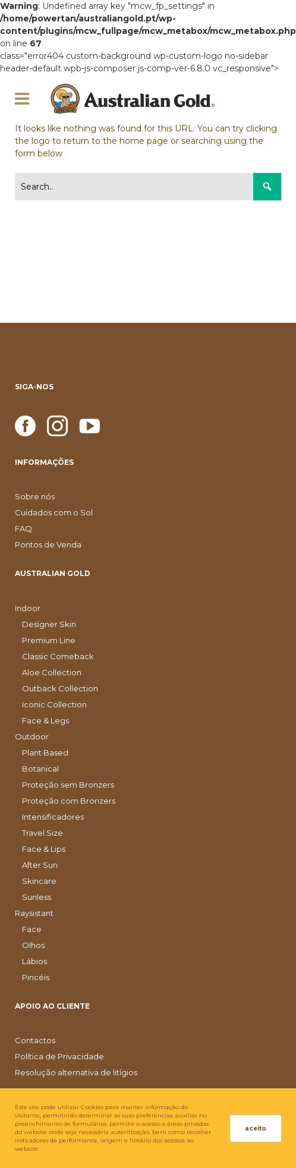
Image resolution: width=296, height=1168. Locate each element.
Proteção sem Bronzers (68, 784)
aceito (255, 1128)
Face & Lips (43, 849)
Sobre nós (35, 496)
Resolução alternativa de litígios (76, 1072)
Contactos (35, 1040)
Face (32, 929)
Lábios (34, 961)
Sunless (36, 897)
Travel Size (42, 833)
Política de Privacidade (59, 1056)
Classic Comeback (58, 656)
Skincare (39, 881)
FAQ (23, 528)
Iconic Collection (54, 704)
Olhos (33, 945)
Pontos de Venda (48, 544)
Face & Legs (45, 720)
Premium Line (48, 640)
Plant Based (45, 752)
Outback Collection (60, 688)
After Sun (40, 865)
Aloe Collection (51, 672)
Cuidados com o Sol (54, 512)
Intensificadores (53, 816)
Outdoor (32, 736)
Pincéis (35, 977)
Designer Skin (49, 624)
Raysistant (34, 913)
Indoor (27, 608)
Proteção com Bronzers (68, 800)
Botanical (40, 768)
